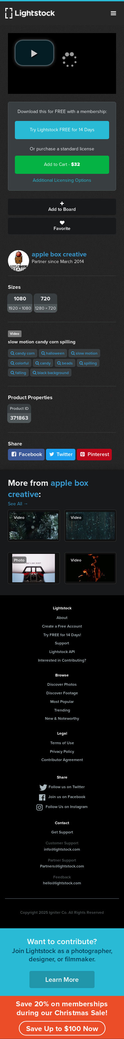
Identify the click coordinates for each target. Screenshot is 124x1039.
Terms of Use (62, 743)
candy (43, 363)
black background (51, 372)
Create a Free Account (62, 626)
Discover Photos (62, 684)
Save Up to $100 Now (62, 1028)
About (62, 617)
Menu (113, 13)
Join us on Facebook (66, 796)
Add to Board (62, 206)
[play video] (34, 53)
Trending (62, 710)
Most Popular (62, 701)
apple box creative (59, 254)
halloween (52, 353)
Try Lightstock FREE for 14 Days (62, 129)
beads (65, 363)
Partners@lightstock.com (62, 866)
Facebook (26, 454)
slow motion (84, 353)
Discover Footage (62, 693)
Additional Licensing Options (62, 180)
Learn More (62, 979)
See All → (18, 503)
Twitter (61, 454)
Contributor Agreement (62, 759)
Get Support (62, 832)
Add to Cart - (62, 164)
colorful (20, 363)
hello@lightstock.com (62, 883)
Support (62, 643)
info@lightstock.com (62, 849)
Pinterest (94, 454)
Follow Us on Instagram (67, 806)
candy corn (23, 353)
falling (18, 372)
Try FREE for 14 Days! (62, 634)
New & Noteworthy (62, 718)
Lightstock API (62, 651)
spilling (88, 363)
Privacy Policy (62, 751)
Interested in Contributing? (62, 660)
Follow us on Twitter (67, 786)
